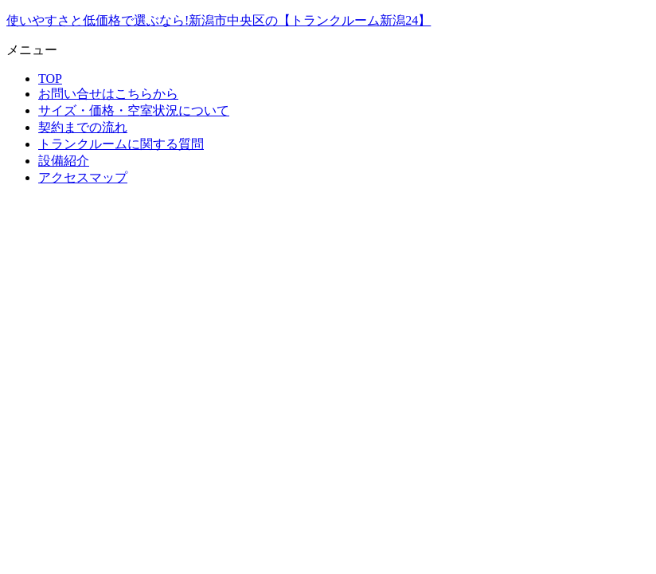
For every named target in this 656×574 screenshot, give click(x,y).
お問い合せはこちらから (108, 93)
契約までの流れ (82, 127)
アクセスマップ (82, 177)
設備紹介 (63, 160)
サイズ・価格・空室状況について (133, 110)
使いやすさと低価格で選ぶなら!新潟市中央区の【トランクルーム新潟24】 (218, 20)
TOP (50, 78)
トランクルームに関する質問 (121, 144)
